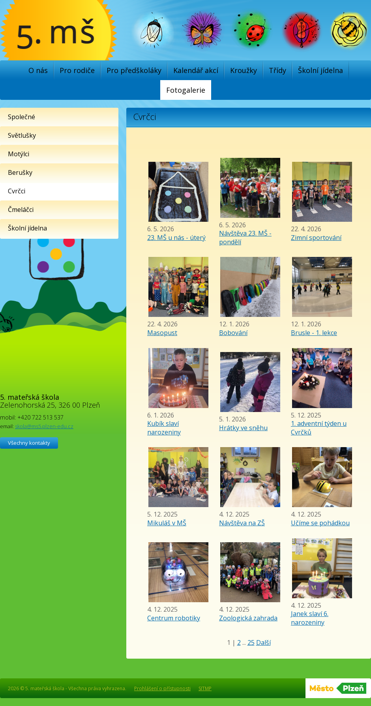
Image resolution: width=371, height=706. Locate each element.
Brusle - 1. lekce (314, 332)
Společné (21, 116)
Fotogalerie (185, 90)
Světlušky (22, 135)
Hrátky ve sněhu (243, 427)
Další (263, 642)
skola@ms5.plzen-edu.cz (44, 426)
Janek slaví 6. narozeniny (309, 618)
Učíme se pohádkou (320, 523)
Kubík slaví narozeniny (164, 427)
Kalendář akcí (195, 70)
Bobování (233, 332)
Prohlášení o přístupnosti (162, 688)
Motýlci (18, 154)
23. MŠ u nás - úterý (176, 237)
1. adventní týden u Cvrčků (319, 427)
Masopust (162, 332)
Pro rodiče (77, 70)
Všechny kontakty (29, 442)
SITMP (205, 688)
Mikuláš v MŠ (166, 523)
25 (251, 642)
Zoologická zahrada (248, 618)
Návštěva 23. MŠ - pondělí (245, 237)
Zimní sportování (316, 237)
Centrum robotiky (173, 618)
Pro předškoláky (134, 70)
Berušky (20, 172)
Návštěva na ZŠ (242, 523)
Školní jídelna (320, 70)
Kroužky (243, 70)
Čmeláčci (21, 209)
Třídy (277, 70)
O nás (38, 70)
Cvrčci (16, 191)
